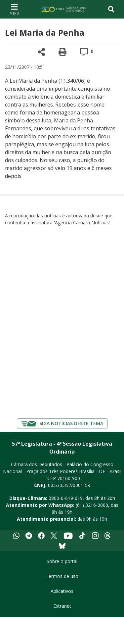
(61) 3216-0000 (92, 505)
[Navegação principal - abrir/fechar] (14, 9)
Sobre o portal (62, 561)
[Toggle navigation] (111, 9)
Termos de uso (62, 576)
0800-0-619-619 (66, 498)
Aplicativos (62, 591)
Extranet (62, 606)
